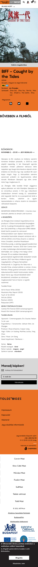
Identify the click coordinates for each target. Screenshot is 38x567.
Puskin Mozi (19, 480)
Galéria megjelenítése (19, 65)
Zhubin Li (17, 93)
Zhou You (21, 90)
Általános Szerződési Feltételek (19, 513)
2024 (4, 80)
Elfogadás (19, 558)
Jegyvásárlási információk (13, 425)
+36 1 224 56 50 (30, 438)
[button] (29, 2)
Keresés (24, 2)
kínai (16, 347)
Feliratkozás (19, 382)
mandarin (18, 351)
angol (22, 349)
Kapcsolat (6, 415)
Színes (9, 344)
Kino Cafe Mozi (19, 466)
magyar (16, 349)
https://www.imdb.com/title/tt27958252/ (3, 85)
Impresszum (7, 410)
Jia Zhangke (13, 88)
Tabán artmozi (19, 494)
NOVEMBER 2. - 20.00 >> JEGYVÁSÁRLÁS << (18, 152)
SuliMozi (19, 487)
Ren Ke (28, 90)
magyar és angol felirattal (17, 83)
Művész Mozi (19, 473)
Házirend (5, 420)
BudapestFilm (19, 517)
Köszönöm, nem (19, 563)
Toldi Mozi (19, 501)
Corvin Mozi (19, 459)
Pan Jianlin (25, 93)
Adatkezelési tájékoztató (19, 521)
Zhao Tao (13, 90)
